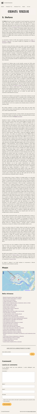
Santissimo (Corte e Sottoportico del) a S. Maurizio (13, 316)
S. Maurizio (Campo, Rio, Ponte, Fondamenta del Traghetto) (15, 318)
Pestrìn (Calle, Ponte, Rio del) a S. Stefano (11, 326)
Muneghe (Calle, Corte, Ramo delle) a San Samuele (13, 311)
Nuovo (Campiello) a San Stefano (10, 305)
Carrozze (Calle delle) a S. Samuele (10, 339)
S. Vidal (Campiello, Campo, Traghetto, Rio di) (12, 313)
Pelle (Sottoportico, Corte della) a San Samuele (12, 319)
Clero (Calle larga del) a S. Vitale (9, 304)
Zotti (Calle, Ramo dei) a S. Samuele (10, 315)
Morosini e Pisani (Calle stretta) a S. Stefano (12, 298)
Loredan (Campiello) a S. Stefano (10, 301)
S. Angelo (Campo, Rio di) (8, 340)
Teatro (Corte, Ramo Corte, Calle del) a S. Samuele (13, 327)
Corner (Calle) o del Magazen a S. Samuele (12, 329)
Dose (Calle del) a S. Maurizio (9, 320)
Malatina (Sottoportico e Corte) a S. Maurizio (12, 332)
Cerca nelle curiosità (6, 351)
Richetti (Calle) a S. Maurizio (9, 307)
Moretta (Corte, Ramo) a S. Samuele (10, 325)
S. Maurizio (8, 41)
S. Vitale (31, 39)
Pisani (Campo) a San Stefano (9, 300)
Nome (3, 384)
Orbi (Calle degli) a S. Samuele (9, 312)
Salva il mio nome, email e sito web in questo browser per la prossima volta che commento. (19, 400)
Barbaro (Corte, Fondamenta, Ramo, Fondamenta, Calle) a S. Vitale (16, 302)
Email (3, 389)
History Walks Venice (31, 411)
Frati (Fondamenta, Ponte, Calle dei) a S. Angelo (13, 322)
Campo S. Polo (13, 259)
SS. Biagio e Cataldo (17, 85)
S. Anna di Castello (16, 26)
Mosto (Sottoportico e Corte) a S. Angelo (11, 337)
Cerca (32, 354)
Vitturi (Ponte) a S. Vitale (8, 309)
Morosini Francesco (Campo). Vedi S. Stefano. (12, 297)
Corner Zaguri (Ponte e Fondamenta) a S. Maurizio (13, 336)
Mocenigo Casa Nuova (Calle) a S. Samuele (12, 330)
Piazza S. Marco (16, 254)
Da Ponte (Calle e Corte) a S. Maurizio (11, 308)
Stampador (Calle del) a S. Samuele (10, 323)
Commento (4, 371)
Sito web (4, 394)
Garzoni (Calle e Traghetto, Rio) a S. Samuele (12, 341)
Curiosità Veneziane (8, 2)
